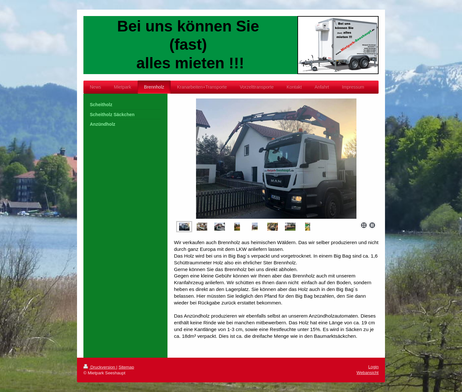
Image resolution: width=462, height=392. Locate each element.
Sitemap (126, 367)
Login (373, 366)
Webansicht (367, 372)
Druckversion (99, 367)
